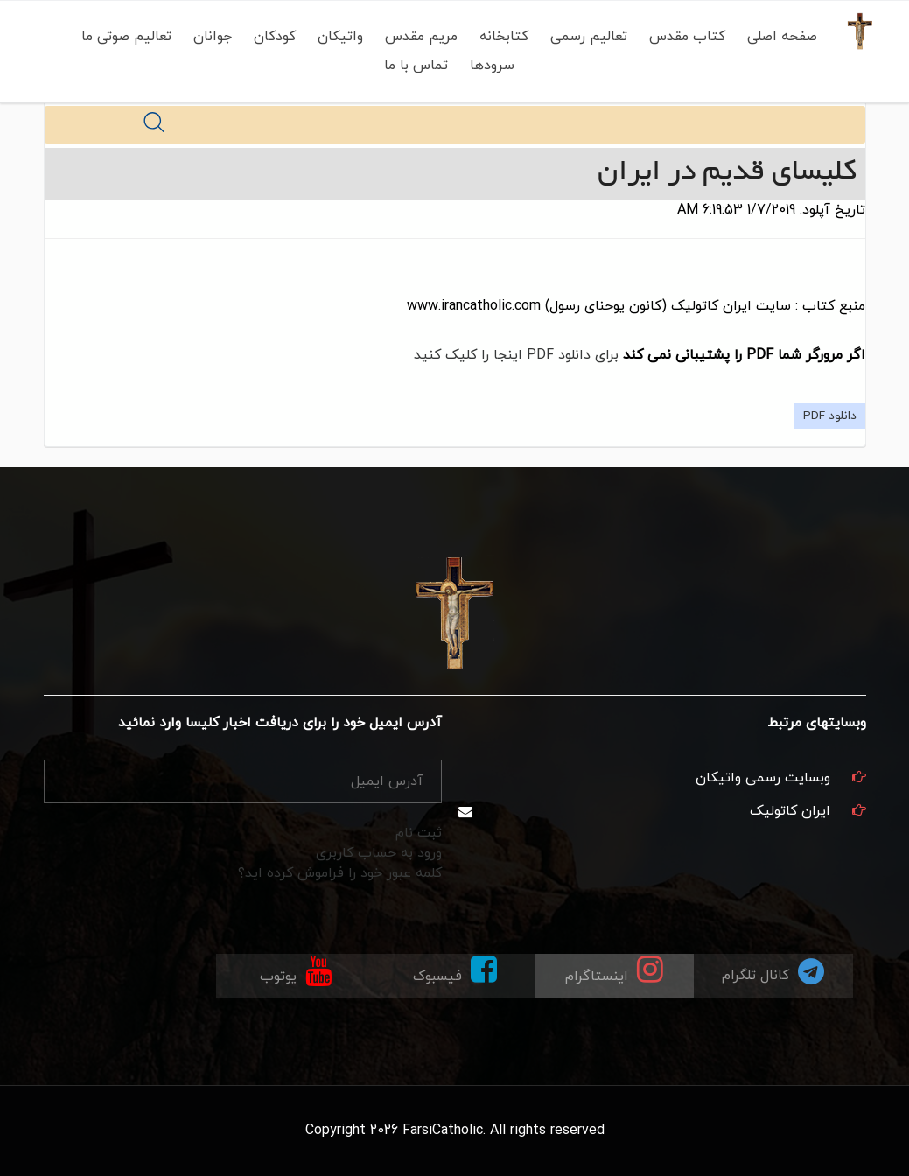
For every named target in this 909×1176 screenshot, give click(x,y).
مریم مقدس (417, 36)
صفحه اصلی (779, 36)
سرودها (488, 65)
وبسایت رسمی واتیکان (763, 778)
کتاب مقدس (684, 36)
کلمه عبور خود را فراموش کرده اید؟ (340, 873)
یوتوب (296, 970)
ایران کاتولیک (790, 811)
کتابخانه (500, 36)
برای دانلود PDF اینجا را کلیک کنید (516, 355)
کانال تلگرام (773, 970)
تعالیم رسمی (585, 36)
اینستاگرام (614, 970)
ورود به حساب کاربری (379, 853)
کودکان (271, 36)
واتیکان (337, 36)
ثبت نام (418, 833)
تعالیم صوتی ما (123, 36)
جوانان (209, 36)
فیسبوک (455, 970)
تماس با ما (412, 65)
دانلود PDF (830, 416)
